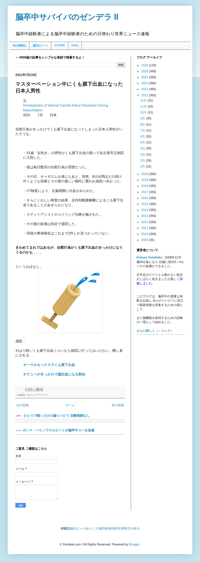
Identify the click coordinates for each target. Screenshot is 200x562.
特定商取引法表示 (127, 528)
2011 (145, 228)
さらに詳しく (146, 330)
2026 (145, 65)
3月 (143, 154)
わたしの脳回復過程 (100, 528)
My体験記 (19, 45)
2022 (145, 89)
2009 (145, 240)
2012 (145, 222)
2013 (145, 216)
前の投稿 (118, 405)
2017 (145, 192)
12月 (144, 100)
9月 (143, 118)
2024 (145, 77)
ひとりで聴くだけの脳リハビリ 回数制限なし (70, 417)
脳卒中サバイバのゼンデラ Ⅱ (66, 17)
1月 (143, 166)
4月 (143, 148)
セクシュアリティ (37, 394)
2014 (145, 210)
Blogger (134, 544)
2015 (145, 204)
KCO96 (60, 45)
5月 (143, 142)
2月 (143, 160)
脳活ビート (40, 45)
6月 (143, 136)
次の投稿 (22, 405)
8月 (143, 124)
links (75, 45)
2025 (145, 71)
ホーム (70, 405)
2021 (145, 95)
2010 (145, 234)
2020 (145, 174)
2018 (145, 186)
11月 (144, 106)
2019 (145, 180)
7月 (143, 130)
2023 (145, 83)
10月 (144, 112)
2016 (145, 198)
